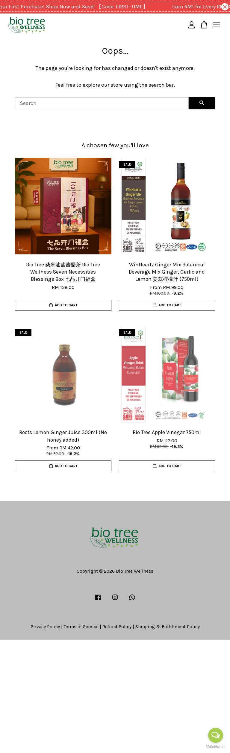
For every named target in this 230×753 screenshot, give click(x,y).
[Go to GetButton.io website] (215, 747)
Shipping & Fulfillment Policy (167, 626)
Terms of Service (81, 626)
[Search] (102, 103)
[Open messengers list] (215, 735)
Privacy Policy (45, 626)
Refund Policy (116, 626)
